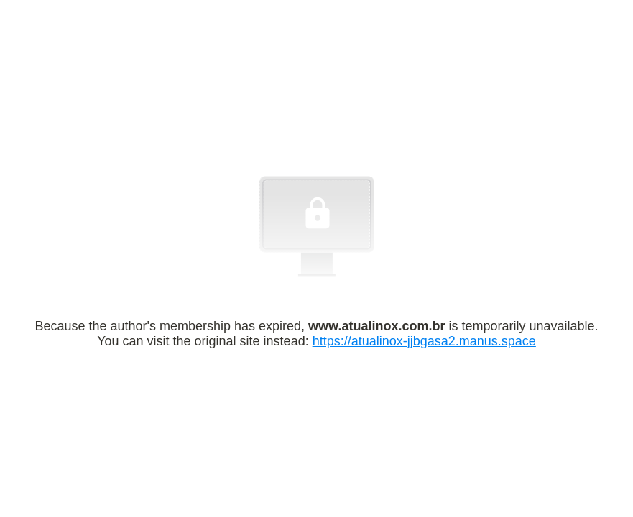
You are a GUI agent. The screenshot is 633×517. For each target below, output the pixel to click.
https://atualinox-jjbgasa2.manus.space (424, 341)
